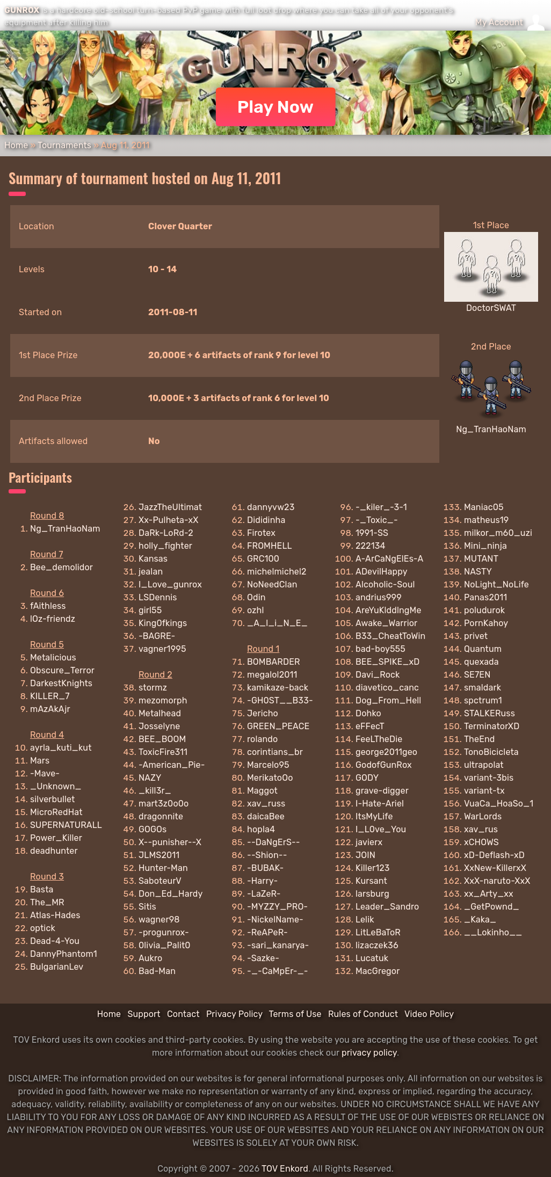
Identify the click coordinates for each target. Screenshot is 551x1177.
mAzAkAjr (50, 709)
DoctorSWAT (491, 308)
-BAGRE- (157, 636)
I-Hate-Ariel (380, 803)
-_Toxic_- (377, 520)
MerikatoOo (270, 778)
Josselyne (159, 726)
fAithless (48, 606)
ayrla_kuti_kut (61, 748)
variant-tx (484, 791)
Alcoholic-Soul (385, 584)
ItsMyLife (374, 816)
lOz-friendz (52, 619)
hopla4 (261, 829)
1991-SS (372, 533)
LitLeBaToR (378, 932)
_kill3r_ (155, 791)
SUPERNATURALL (66, 825)
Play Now (275, 107)
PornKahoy (486, 623)
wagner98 (159, 919)
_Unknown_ (56, 786)
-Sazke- (263, 958)
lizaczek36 (377, 945)
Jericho (262, 713)
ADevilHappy (382, 571)
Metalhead (160, 713)
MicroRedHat (56, 812)
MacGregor (378, 971)
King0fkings (163, 623)
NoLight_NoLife (496, 584)
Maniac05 (484, 507)
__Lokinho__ (493, 932)
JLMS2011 (159, 855)
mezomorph (163, 700)
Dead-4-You (54, 941)
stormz (153, 687)
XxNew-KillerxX (495, 868)
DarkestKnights (61, 683)
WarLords (483, 816)
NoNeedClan (272, 584)
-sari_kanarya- (278, 945)
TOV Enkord (285, 1169)
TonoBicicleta (491, 752)
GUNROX (21, 10)
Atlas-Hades (55, 915)
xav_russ (266, 803)
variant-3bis (488, 778)
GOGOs (152, 829)
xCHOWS (481, 842)
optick (42, 928)
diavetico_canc (387, 687)
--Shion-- (267, 855)
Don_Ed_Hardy (170, 894)
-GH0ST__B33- (280, 700)
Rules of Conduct (363, 1014)
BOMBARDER (273, 662)
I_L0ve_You (381, 829)
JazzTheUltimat (170, 507)
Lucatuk (372, 958)
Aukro (150, 958)
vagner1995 (162, 649)
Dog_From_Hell (388, 700)
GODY (367, 778)
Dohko (368, 713)
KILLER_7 (50, 696)
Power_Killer (56, 838)
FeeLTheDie (379, 739)
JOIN (365, 855)
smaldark (482, 687)
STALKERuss (489, 713)
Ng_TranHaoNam (491, 429)
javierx (369, 842)
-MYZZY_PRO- (277, 907)
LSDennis (158, 597)
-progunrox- (164, 932)
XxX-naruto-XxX (497, 881)
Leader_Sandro (387, 907)
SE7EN (477, 675)
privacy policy (369, 1053)
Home (16, 145)
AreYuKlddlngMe (389, 610)
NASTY (478, 571)
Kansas (153, 559)
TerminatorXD (491, 726)
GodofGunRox (384, 765)
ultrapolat (484, 765)
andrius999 (379, 597)
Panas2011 (485, 597)
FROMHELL (269, 546)
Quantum (483, 649)
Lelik (365, 919)
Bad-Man (157, 971)
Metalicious (53, 657)
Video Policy (429, 1014)
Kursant (371, 881)
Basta (42, 889)
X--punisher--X (170, 842)
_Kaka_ (480, 919)
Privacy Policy (234, 1014)
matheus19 (486, 520)
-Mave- (45, 773)
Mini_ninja (485, 546)
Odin (256, 597)
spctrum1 (483, 700)
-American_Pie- (172, 765)
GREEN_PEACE (278, 726)
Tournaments (64, 145)
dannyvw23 (270, 507)
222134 (371, 546)
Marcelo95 (268, 765)
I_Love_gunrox (170, 584)
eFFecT (370, 726)
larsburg (372, 894)
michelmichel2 (277, 571)
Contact (183, 1014)
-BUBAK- (265, 868)
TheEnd (479, 739)
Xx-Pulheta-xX (169, 520)
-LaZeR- (264, 894)
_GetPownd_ (491, 907)
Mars (39, 760)
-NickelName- (275, 919)
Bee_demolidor (61, 567)
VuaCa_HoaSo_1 (498, 803)
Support (143, 1014)
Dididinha (266, 520)
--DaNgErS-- (273, 842)
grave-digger (382, 791)
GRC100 (263, 559)
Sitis (147, 907)
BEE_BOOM (162, 739)
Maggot (262, 791)
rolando (262, 739)
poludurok (484, 610)
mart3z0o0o (164, 803)
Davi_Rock (378, 675)
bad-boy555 (380, 649)
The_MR (47, 902)
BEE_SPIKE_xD (388, 662)
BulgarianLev (56, 967)
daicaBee (266, 816)
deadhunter (54, 851)
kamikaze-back (277, 687)
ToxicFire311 (163, 752)
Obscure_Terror (62, 670)
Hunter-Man (163, 868)
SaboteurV (160, 881)
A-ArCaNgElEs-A (389, 559)
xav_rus (481, 829)
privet (476, 636)
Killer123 (373, 868)
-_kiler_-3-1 (381, 507)
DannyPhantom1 (63, 954)
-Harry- (262, 881)
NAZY (150, 778)
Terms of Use (295, 1014)
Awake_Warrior (386, 623)
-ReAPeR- (267, 932)
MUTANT (481, 559)
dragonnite (161, 816)
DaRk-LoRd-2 (166, 533)
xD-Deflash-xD (494, 855)
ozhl (255, 610)
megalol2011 (272, 675)
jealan (151, 571)
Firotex (261, 533)
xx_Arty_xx (488, 894)
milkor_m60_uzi (498, 533)
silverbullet (52, 799)
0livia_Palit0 (165, 945)
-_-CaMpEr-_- (277, 971)
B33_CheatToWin (390, 636)
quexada (481, 662)
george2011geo (386, 752)
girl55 (150, 610)
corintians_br (275, 752)
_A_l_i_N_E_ (277, 623)
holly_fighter (165, 546)
